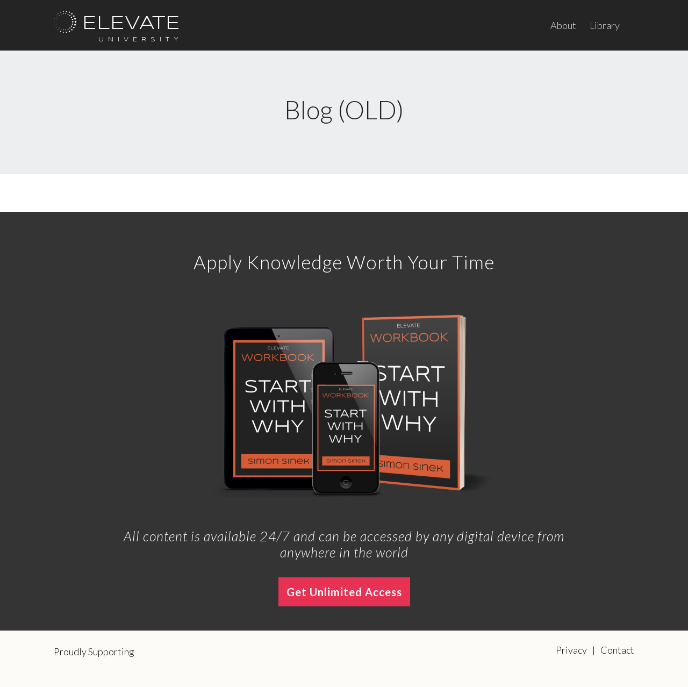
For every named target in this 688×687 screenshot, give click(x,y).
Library (605, 25)
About (563, 25)
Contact (617, 650)
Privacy (571, 650)
